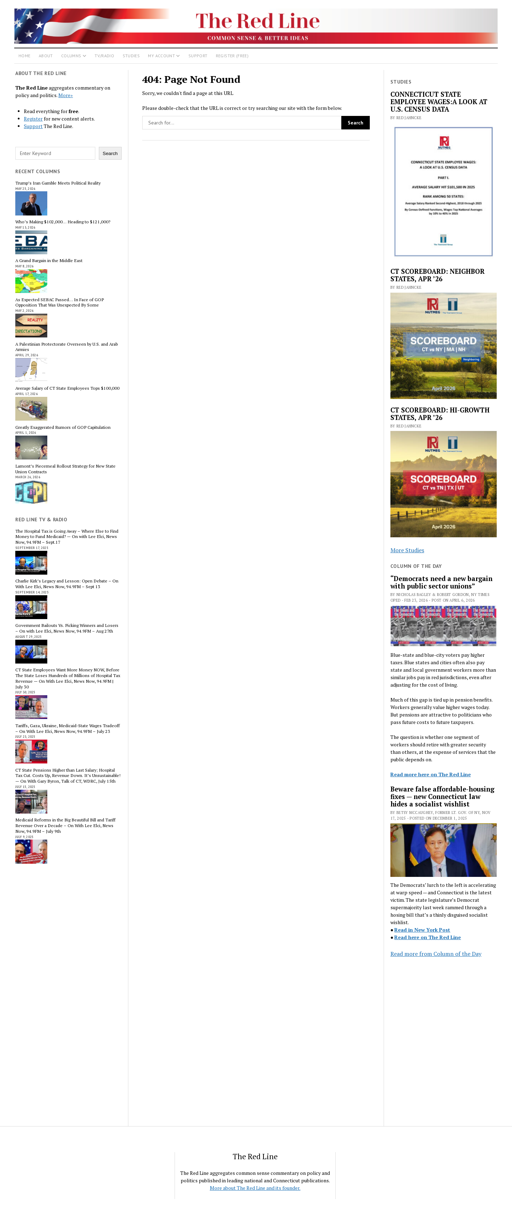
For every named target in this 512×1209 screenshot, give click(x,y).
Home (24, 55)
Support (198, 55)
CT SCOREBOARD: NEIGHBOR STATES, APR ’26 (437, 275)
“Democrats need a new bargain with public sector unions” (441, 582)
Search (110, 153)
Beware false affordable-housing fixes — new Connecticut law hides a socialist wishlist (442, 796)
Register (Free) (232, 55)
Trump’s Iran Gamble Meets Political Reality (58, 183)
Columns (71, 55)
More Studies (407, 550)
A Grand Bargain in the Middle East (48, 260)
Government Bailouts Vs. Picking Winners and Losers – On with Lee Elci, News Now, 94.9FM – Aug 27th (66, 628)
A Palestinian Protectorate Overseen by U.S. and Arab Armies (66, 347)
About (46, 55)
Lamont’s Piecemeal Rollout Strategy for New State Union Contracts (65, 469)
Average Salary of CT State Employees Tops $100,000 (67, 388)
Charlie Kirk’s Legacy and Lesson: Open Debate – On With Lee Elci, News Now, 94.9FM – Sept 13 (66, 584)
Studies (131, 55)
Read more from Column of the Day (435, 954)
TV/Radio (104, 55)
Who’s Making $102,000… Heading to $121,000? (62, 222)
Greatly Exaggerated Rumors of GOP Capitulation (63, 427)
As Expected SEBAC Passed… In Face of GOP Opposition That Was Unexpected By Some (59, 302)
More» (65, 95)
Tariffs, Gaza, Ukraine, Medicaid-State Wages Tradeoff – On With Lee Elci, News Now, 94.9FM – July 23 (67, 728)
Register (33, 118)
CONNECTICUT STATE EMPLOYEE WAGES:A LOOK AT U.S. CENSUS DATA (438, 102)
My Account (161, 55)
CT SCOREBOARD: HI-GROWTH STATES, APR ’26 (440, 413)
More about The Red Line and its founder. (255, 1187)
